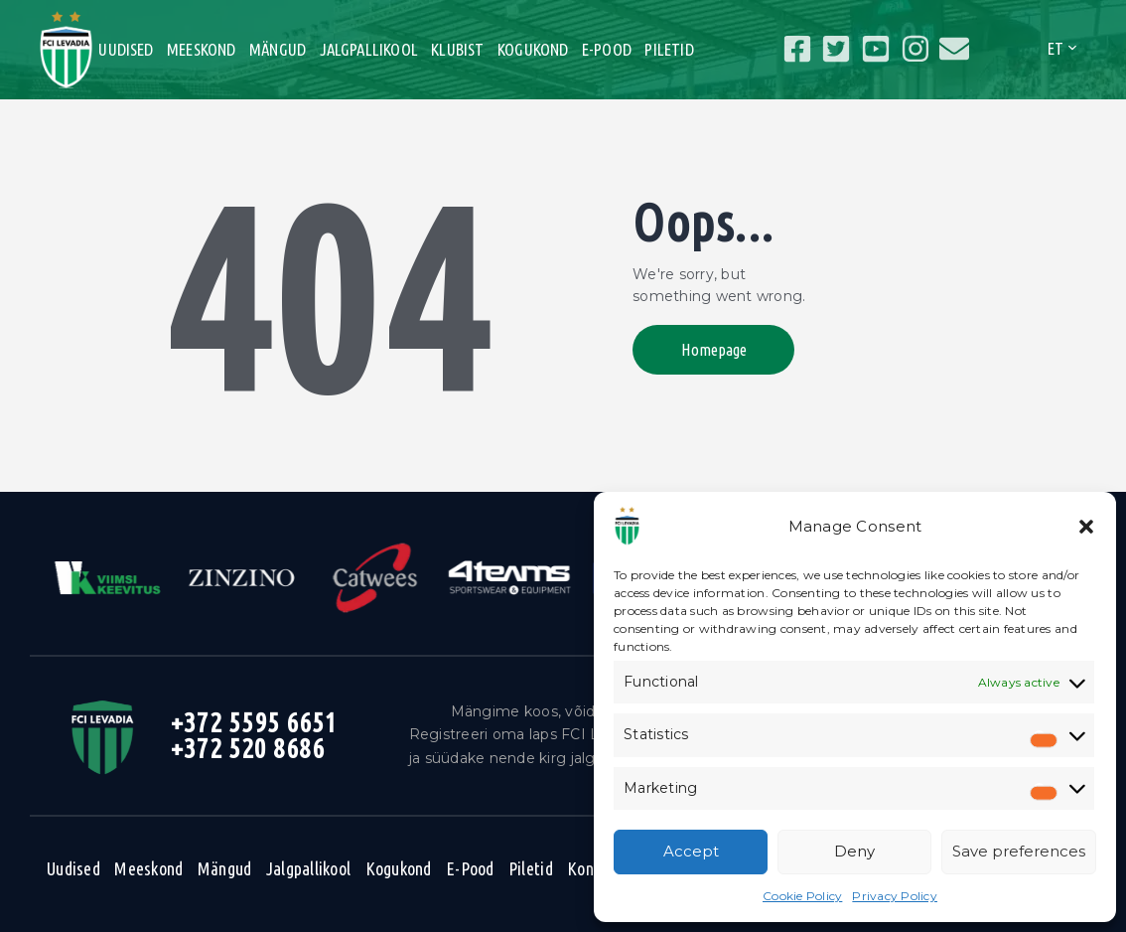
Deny (854, 851)
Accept (691, 851)
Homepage (715, 349)
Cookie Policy (802, 895)
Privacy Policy (894, 895)
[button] (1086, 527)
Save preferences (1018, 851)
